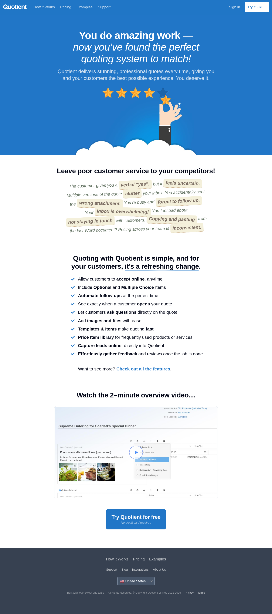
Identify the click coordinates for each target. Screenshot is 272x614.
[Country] (136, 581)
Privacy (189, 592)
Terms (201, 592)
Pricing (65, 7)
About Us (159, 569)
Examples (84, 7)
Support (104, 7)
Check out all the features (143, 368)
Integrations (140, 569)
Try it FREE (257, 7)
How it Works (44, 7)
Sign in (234, 7)
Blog (125, 569)
